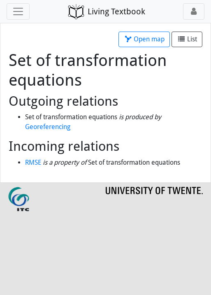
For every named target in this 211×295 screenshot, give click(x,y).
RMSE (33, 162)
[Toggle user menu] (193, 11)
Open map (144, 39)
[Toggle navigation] (18, 11)
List (187, 39)
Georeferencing (47, 127)
